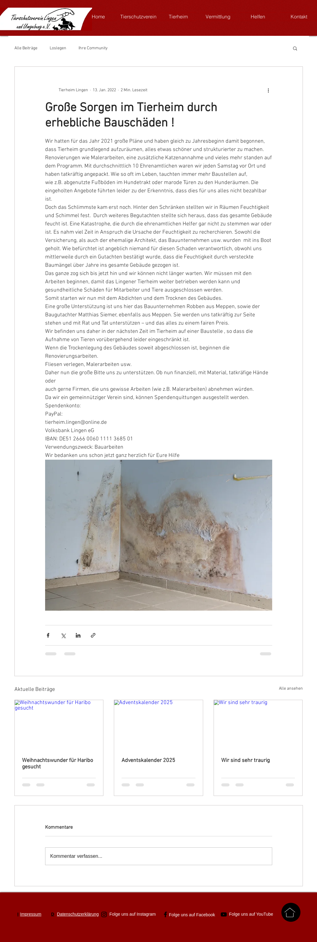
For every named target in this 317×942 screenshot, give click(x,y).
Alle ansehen (291, 688)
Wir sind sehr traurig (245, 760)
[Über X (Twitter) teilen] (63, 635)
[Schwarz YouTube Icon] (223, 914)
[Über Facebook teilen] (48, 635)
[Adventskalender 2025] (158, 725)
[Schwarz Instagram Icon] (104, 914)
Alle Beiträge (25, 48)
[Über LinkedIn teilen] (78, 635)
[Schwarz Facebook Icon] (165, 914)
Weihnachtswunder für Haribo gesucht (57, 763)
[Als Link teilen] (93, 635)
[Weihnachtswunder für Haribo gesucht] (59, 725)
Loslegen (58, 48)
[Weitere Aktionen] (268, 90)
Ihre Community (93, 48)
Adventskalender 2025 (148, 760)
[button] (295, 48)
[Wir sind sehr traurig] (258, 725)
